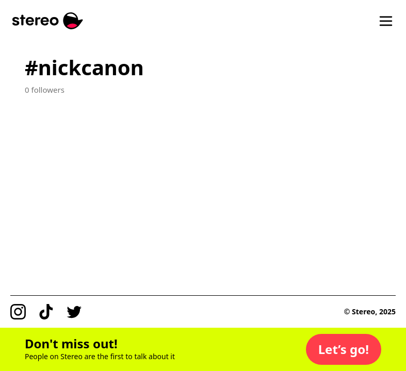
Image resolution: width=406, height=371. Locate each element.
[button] (343, 349)
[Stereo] (47, 20)
